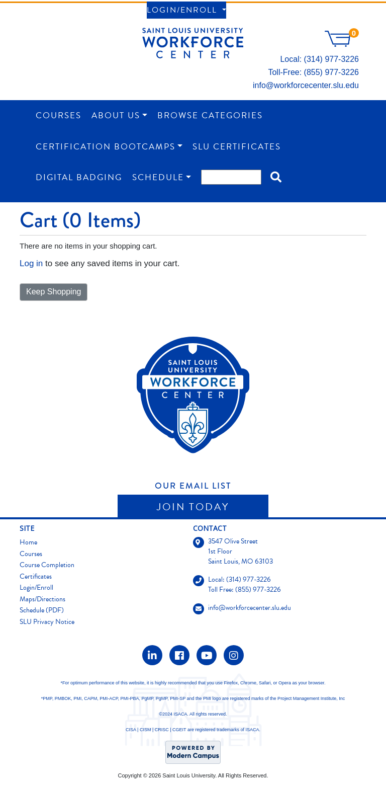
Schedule (158, 177)
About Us (115, 115)
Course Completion (47, 565)
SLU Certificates (236, 146)
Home (28, 542)
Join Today (193, 506)
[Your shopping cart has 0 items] (342, 44)
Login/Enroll (183, 10)
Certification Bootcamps (105, 146)
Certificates (36, 576)
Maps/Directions (42, 599)
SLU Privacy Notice (47, 621)
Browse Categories (210, 115)
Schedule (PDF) (42, 610)
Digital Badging (79, 177)
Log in (31, 263)
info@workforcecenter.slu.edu (306, 85)
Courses (58, 115)
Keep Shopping (53, 291)
